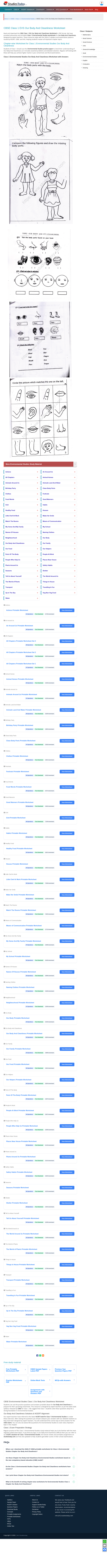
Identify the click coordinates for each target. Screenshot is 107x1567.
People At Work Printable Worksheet (20, 1110)
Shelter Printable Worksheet (17, 1203)
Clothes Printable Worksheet (17, 756)
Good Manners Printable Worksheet (19, 802)
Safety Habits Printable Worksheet (19, 1172)
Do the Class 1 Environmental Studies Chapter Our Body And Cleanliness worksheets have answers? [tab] (38, 1468)
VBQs (9, 1521)
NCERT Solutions (27, 9)
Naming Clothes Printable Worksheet (20, 987)
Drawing (85, 68)
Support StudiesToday (39, 1504)
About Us (35, 1500)
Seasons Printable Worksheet (17, 1187)
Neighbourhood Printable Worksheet (20, 1002)
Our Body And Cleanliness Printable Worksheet (24, 1033)
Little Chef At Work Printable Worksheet (21, 879)
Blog (96, 9)
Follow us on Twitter (38, 1507)
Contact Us (35, 1502)
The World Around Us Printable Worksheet (22, 1234)
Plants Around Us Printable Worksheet (21, 1157)
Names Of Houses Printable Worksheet (21, 972)
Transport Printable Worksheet (18, 1280)
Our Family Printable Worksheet (18, 1049)
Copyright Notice (37, 1514)
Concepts (10, 1512)
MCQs (9, 1523)
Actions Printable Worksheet (17, 610)
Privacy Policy (36, 1512)
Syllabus (9, 1500)
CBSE (16, 9)
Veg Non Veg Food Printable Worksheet (21, 1326)
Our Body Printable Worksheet (17, 1018)
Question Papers (12, 1507)
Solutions (49, 9)
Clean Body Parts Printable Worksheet (20, 741)
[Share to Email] (43, 1355)
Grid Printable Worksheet (15, 818)
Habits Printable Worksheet (16, 833)
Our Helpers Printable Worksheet (18, 1080)
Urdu (84, 46)
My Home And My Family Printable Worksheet (23, 941)
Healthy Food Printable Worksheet (19, 848)
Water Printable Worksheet (16, 1342)
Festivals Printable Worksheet (17, 771)
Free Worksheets (75, 9)
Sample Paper (11, 1502)
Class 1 (18, 19)
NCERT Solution (12, 1504)
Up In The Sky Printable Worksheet (19, 1311)
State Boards (9, 15)
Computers (86, 64)
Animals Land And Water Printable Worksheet (23, 710)
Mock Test (88, 9)
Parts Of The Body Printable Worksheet (21, 1095)
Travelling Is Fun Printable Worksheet (20, 1295)
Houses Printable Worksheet (17, 864)
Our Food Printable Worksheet (17, 1064)
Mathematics (87, 35)
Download (39, 9)
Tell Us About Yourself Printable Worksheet (22, 1218)
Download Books (12, 1509)
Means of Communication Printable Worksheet (24, 926)
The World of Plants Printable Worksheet (21, 1249)
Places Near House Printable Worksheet (21, 1141)
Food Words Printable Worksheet (18, 787)
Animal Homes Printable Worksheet (19, 679)
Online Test (10, 1526)
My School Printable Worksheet (18, 956)
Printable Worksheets (13, 1516)
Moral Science (87, 38)
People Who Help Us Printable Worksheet (22, 1126)
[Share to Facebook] (37, 1355)
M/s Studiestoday (22, 1535)
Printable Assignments (14, 1514)
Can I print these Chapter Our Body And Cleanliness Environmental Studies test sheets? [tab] (37, 1475)
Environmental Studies (28, 19)
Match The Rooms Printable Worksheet (21, 910)
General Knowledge (89, 49)
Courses (7, 9)
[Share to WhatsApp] (40, 1355)
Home (6, 19)
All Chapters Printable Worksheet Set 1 (21, 664)
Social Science (87, 42)
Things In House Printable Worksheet (20, 1264)
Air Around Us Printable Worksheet (19, 626)
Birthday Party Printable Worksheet (19, 725)
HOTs (9, 1519)
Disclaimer (35, 1509)
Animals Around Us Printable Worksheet (21, 694)
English (85, 60)
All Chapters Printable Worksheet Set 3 (21, 641)
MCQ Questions (61, 9)
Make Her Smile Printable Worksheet (20, 895)
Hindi (84, 53)
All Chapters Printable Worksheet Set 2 (21, 652)
